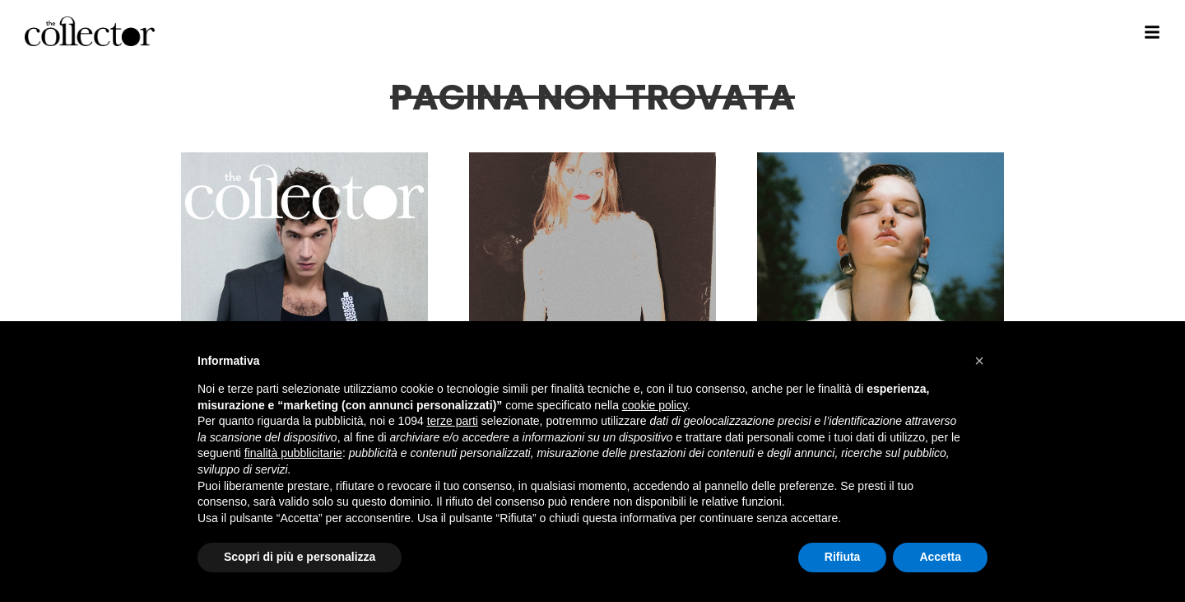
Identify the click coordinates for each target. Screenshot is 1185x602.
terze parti (452, 420)
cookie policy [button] (654, 405)
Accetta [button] (940, 556)
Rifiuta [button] (843, 556)
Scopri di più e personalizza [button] (299, 556)
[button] (979, 361)
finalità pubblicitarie (293, 453)
